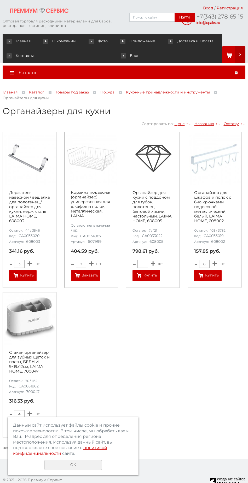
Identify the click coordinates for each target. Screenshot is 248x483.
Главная (19, 41)
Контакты (189, 41)
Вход (208, 7)
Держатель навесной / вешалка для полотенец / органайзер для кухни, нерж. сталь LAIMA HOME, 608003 (29, 192)
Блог (214, 41)
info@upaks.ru (208, 22)
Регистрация (230, 7)
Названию (204, 109)
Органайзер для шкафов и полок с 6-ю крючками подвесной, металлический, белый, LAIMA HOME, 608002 (212, 192)
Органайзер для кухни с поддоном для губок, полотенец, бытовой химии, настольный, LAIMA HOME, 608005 (152, 192)
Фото (79, 41)
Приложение (108, 41)
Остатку (231, 109)
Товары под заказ (72, 77)
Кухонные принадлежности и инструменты (168, 77)
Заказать (90, 260)
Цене (180, 109)
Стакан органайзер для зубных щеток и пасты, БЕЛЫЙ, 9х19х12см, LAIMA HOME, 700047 (29, 347)
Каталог (36, 77)
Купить (27, 260)
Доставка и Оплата (150, 41)
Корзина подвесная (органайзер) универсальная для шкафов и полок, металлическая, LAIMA (91, 190)
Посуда (107, 77)
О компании (50, 41)
